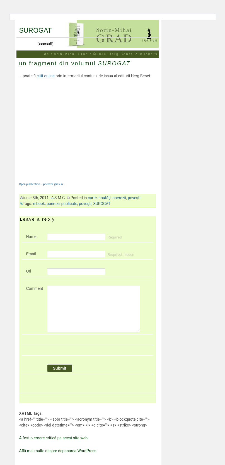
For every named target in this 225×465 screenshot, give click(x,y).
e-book (39, 203)
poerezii (119, 198)
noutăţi (104, 198)
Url (28, 271)
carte (92, 198)
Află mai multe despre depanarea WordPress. (58, 451)
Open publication (29, 184)
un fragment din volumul (74, 63)
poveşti (134, 198)
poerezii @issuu (53, 184)
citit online (46, 76)
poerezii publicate (62, 203)
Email (31, 254)
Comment (34, 288)
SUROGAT (35, 30)
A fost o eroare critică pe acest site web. (54, 438)
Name (31, 236)
